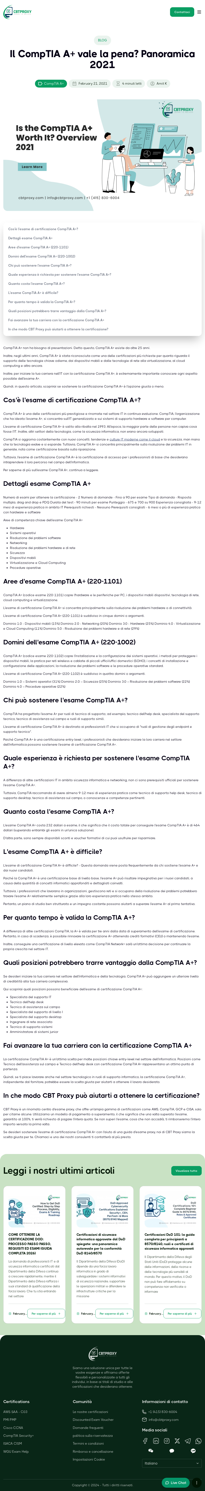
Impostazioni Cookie (89, 1459)
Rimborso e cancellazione (93, 1452)
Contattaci (182, 12)
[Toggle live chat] (176, 1483)
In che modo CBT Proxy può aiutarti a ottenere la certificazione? (58, 329)
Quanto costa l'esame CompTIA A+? (36, 284)
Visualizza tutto (186, 1170)
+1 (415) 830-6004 (159, 1412)
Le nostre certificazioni (90, 1412)
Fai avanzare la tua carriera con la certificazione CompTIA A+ (56, 320)
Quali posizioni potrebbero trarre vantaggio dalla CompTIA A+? (57, 311)
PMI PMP (10, 1420)
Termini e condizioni (88, 1443)
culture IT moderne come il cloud (135, 439)
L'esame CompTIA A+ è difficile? (33, 293)
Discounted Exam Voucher (93, 1420)
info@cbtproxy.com (164, 1420)
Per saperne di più (46, 1313)
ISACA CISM (12, 1443)
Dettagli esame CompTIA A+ (30, 238)
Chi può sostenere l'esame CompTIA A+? (39, 265)
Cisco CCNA (13, 1428)
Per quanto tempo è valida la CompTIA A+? (41, 302)
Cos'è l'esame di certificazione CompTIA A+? (43, 229)
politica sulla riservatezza (93, 1436)
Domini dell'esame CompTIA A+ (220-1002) (41, 256)
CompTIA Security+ (18, 1436)
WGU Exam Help (16, 1452)
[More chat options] (197, 1483)
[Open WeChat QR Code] (150, 1451)
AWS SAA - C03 (15, 1412)
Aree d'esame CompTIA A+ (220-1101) (38, 247)
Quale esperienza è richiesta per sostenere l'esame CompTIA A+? (59, 275)
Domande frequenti (88, 1428)
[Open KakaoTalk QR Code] (172, 1451)
